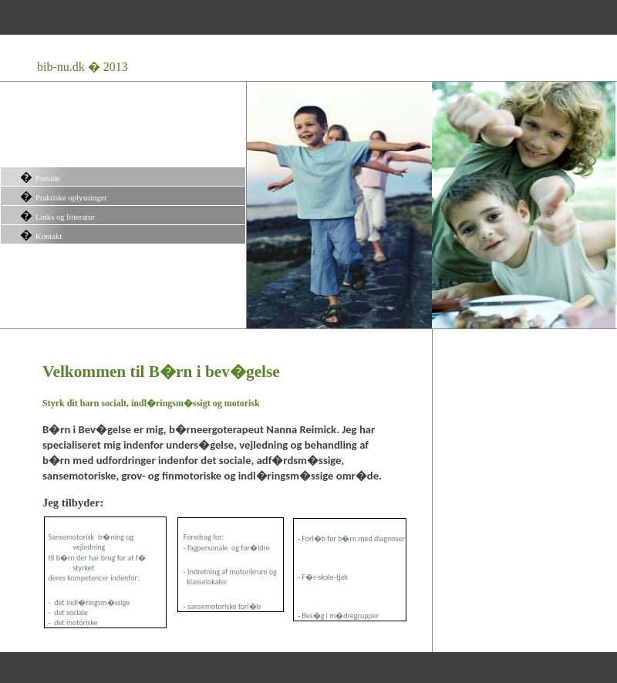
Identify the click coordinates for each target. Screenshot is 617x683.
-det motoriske (71, 622)
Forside (47, 178)
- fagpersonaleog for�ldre (224, 548)
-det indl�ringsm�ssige (87, 602)
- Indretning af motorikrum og (229, 572)
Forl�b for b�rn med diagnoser (353, 538)
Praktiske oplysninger (71, 197)
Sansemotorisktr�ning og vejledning (91, 542)
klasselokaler (202, 582)
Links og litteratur (65, 217)
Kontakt (48, 236)
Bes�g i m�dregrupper (340, 616)
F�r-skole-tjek (325, 577)
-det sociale (66, 612)
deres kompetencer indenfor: (92, 578)
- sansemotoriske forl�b (221, 606)
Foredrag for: (204, 537)
